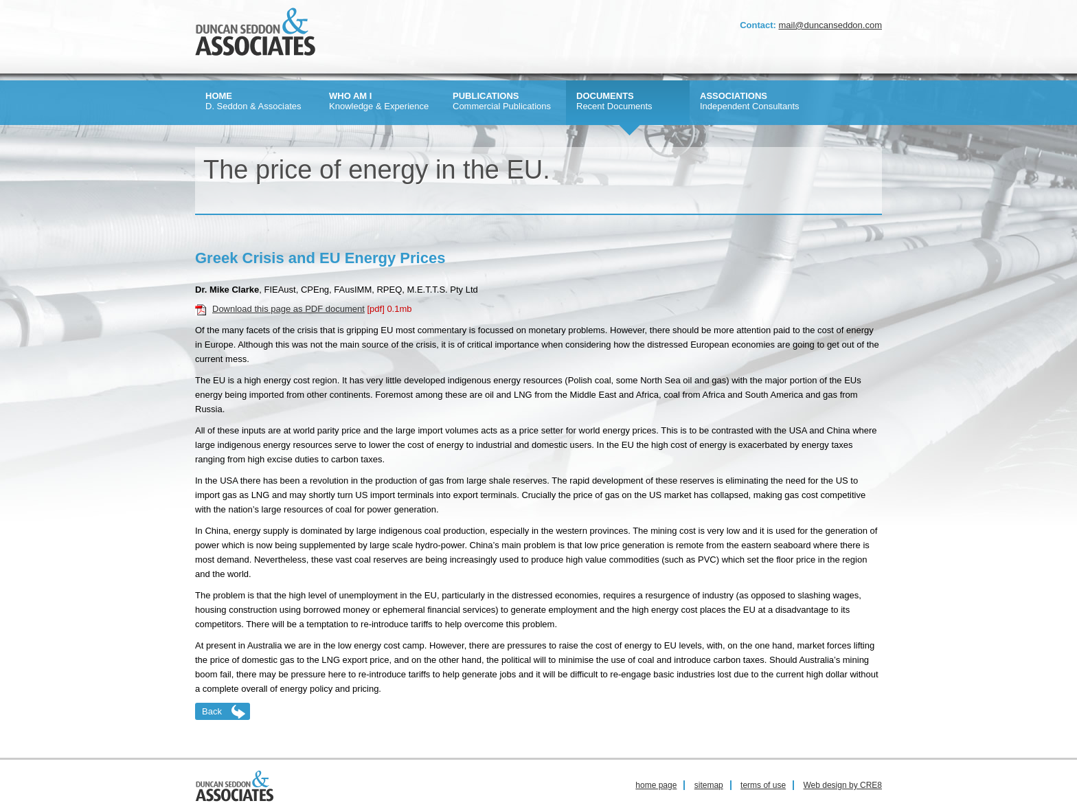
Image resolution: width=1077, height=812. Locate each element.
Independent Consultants (750, 101)
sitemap (708, 785)
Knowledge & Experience (379, 101)
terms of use (763, 785)
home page (656, 785)
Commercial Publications (502, 101)
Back (212, 711)
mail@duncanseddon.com (830, 25)
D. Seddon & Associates (253, 101)
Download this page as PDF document (288, 309)
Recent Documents (614, 101)
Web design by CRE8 (842, 785)
